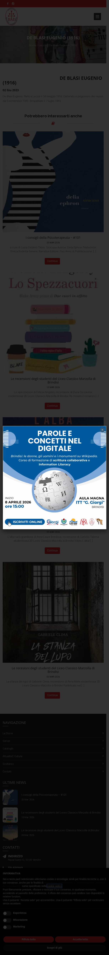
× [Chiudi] (102, 430)
